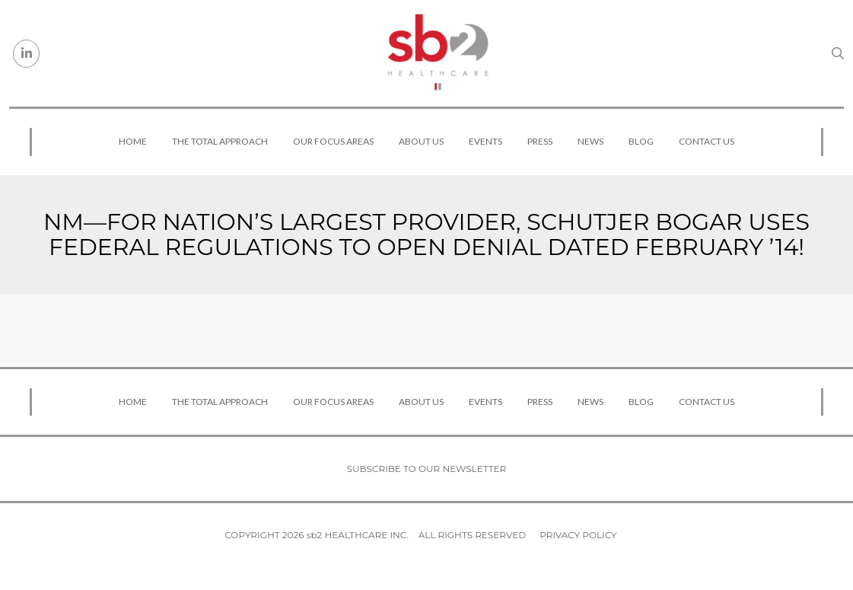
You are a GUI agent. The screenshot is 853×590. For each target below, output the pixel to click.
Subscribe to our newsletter (427, 468)
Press (539, 141)
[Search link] (838, 53)
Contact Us (706, 141)
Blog (641, 141)
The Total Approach (220, 141)
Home (133, 141)
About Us (421, 141)
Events (485, 141)
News (590, 141)
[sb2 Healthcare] (437, 53)
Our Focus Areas (333, 141)
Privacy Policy (577, 535)
